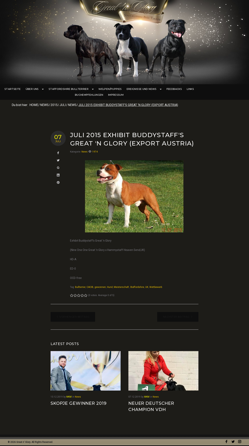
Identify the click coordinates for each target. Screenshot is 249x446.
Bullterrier (80, 281)
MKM (69, 391)
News (44, 100)
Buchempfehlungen (208, 89)
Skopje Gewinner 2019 (79, 397)
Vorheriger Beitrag (74, 311)
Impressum (235, 89)
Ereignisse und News (140, 89)
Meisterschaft (121, 281)
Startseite (14, 89)
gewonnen (100, 281)
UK (146, 281)
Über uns (35, 89)
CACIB (90, 281)
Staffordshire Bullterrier (69, 89)
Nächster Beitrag (176, 311)
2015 (54, 100)
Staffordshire (137, 281)
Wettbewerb (155, 281)
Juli (63, 100)
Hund (110, 281)
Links (185, 89)
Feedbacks (169, 89)
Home (33, 100)
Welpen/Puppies (107, 89)
